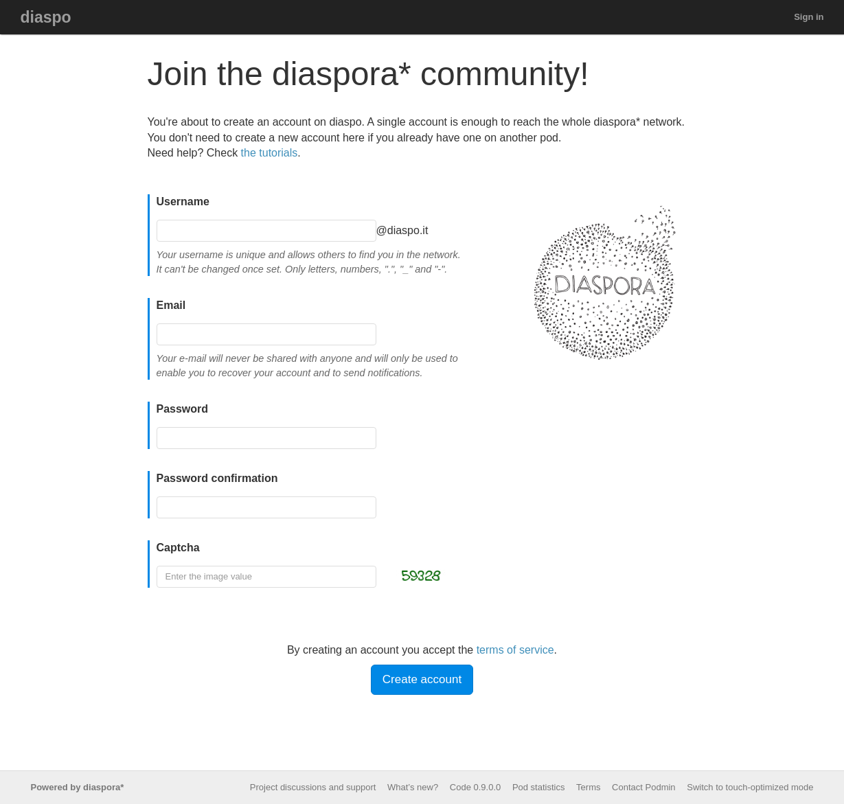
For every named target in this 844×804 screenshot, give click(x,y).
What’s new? (412, 787)
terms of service (515, 650)
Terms (588, 787)
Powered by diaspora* (77, 787)
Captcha (178, 547)
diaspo (46, 17)
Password (183, 409)
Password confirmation (217, 478)
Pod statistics (538, 787)
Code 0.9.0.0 (475, 787)
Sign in (808, 17)
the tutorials (269, 153)
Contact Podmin (644, 787)
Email (171, 305)
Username (183, 201)
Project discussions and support (313, 787)
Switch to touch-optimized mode (750, 787)
